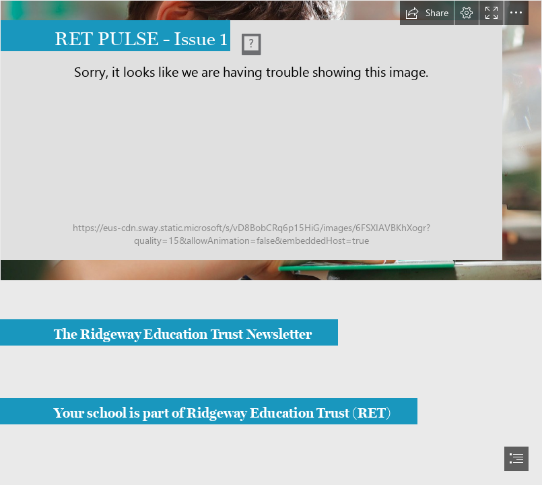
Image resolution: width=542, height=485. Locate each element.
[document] (271, 242)
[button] (427, 13)
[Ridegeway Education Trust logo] (271, 140)
